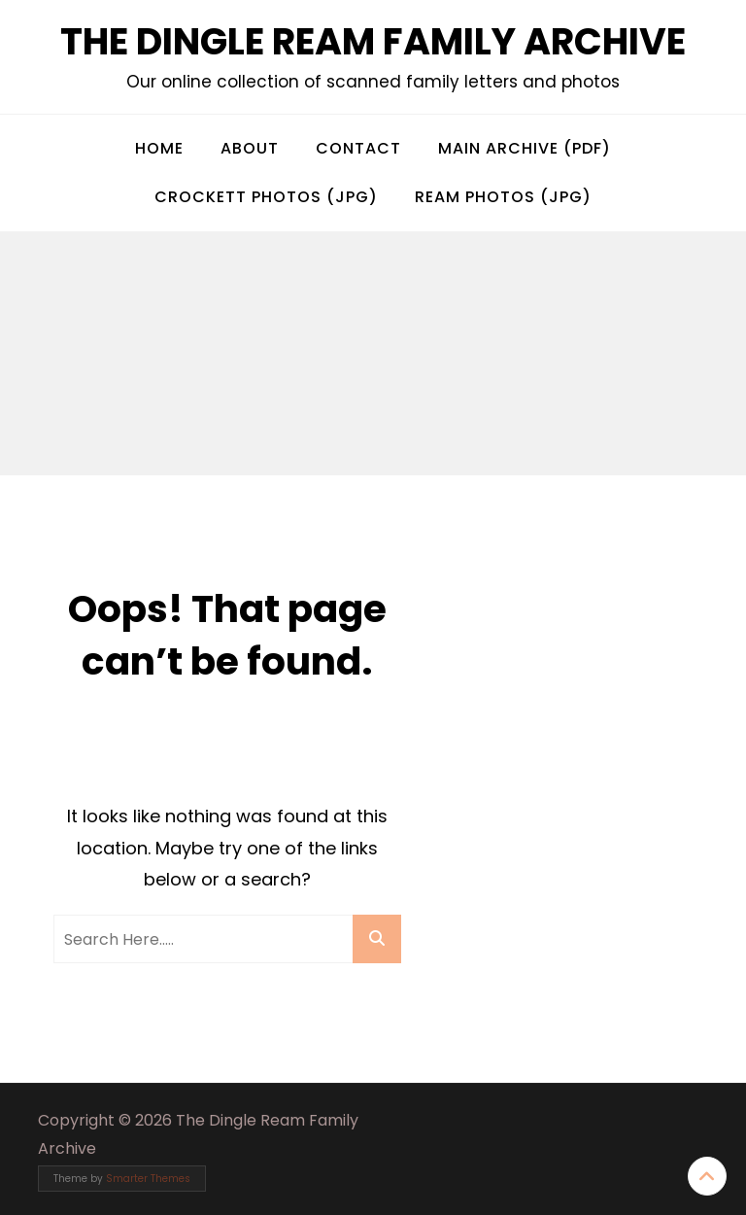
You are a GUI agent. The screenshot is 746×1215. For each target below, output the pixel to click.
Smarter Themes (148, 1178)
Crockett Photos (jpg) (266, 197)
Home (159, 148)
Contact (358, 148)
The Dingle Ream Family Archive (373, 41)
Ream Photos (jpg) (503, 197)
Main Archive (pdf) (524, 148)
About (249, 148)
